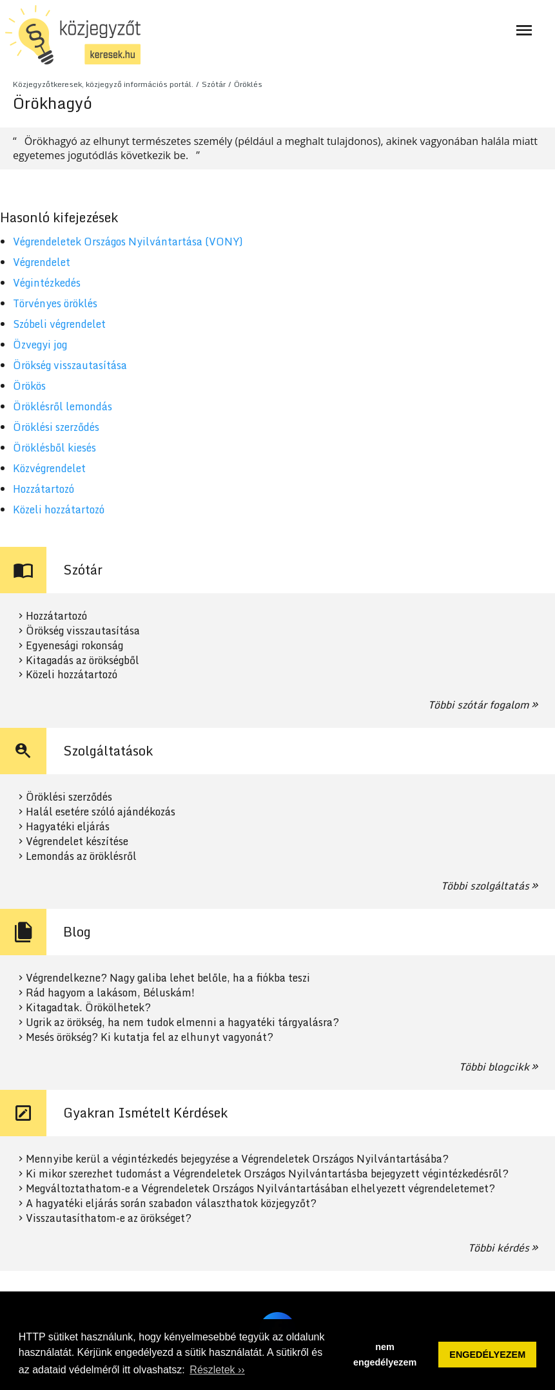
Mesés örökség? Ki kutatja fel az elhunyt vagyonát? (149, 1037)
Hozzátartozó (43, 489)
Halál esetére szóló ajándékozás (100, 811)
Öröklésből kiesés (54, 447)
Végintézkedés (47, 282)
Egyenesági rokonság (74, 645)
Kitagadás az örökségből (82, 660)
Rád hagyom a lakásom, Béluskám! (110, 992)
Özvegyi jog (40, 344)
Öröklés (248, 84)
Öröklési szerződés (56, 427)
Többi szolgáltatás (485, 885)
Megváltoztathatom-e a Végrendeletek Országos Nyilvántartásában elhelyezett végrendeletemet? (260, 1188)
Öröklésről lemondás (62, 406)
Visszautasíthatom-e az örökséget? (108, 1218)
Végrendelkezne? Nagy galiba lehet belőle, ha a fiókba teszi (168, 978)
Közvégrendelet (49, 468)
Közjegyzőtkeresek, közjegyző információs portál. (103, 84)
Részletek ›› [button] (217, 1369)
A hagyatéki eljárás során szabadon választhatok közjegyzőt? (171, 1203)
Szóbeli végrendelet (59, 324)
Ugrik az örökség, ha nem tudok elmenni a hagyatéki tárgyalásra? (182, 1022)
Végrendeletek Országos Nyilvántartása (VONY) (128, 241)
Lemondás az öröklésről (81, 856)
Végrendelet (41, 262)
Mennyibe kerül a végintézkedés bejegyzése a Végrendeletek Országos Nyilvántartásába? (237, 1159)
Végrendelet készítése (77, 841)
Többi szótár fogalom (478, 704)
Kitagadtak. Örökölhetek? (88, 1007)
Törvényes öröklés (55, 303)
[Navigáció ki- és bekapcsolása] (524, 30)
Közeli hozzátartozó (58, 509)
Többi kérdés (498, 1247)
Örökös (29, 385)
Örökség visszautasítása (70, 365)
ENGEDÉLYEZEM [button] (487, 1354)
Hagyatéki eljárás (68, 826)
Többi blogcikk (494, 1066)
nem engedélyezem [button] (384, 1354)
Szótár (214, 84)
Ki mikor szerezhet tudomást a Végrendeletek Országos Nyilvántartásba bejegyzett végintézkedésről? (267, 1173)
